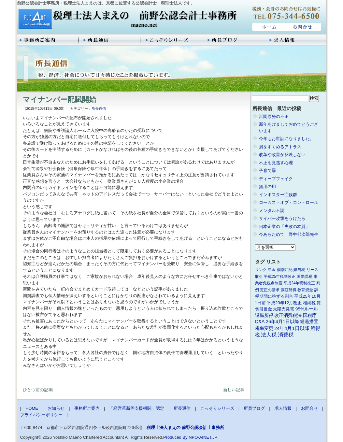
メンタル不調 (271, 210)
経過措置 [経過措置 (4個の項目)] (309, 321)
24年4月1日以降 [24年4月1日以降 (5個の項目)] (291, 328)
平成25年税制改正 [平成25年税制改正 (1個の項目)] (279, 276)
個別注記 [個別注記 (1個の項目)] (285, 269)
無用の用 (267, 186)
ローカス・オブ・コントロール (288, 202)
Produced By (175, 437)
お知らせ (56, 408)
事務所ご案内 (48, 40)
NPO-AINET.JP (203, 437)
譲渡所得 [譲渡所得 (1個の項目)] (288, 290)
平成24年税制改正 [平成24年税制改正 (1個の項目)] (299, 283)
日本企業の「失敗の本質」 (284, 226)
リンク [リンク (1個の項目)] (261, 269)
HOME (267, 27)
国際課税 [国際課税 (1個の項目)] (304, 276)
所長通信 (110, 40)
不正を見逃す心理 (276, 162)
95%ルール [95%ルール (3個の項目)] (306, 309)
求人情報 (295, 40)
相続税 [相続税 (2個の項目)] (309, 302)
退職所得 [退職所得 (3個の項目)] (264, 315)
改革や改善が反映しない (282, 154)
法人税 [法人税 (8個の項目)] (269, 334)
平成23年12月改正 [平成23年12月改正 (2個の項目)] (284, 302)
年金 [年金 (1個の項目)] (272, 269)
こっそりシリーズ (172, 40)
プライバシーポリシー (41, 414)
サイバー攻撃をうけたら (282, 218)
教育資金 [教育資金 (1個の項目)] (305, 290)
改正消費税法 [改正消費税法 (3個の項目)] (288, 315)
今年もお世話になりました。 (286, 138)
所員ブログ (233, 40)
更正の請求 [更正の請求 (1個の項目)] (269, 290)
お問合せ (304, 27)
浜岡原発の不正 (274, 116)
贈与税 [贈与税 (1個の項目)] (299, 269)
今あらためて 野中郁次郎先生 (288, 234)
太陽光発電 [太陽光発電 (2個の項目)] (283, 309)
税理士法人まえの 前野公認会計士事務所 (127, 19)
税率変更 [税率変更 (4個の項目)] (264, 328)
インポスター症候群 (278, 194)
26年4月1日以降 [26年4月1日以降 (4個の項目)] (282, 321)
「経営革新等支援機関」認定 (136, 408)
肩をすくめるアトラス (280, 146)
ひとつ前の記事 (37, 389)
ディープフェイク (276, 178)
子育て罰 (267, 170)
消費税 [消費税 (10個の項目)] (285, 334)
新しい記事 (233, 389)
